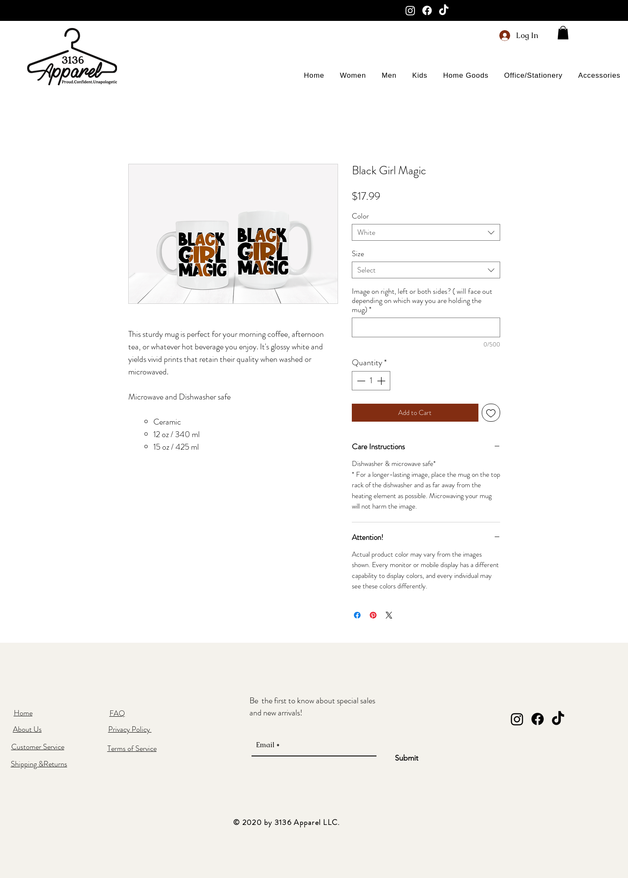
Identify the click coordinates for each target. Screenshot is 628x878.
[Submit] (406, 758)
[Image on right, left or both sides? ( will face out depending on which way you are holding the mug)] (426, 327)
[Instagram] (410, 10)
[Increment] (382, 381)
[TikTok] (443, 10)
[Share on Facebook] (357, 615)
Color (360, 216)
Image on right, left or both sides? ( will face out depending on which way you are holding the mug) (422, 300)
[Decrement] (360, 381)
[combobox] (426, 232)
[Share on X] (389, 615)
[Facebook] (427, 10)
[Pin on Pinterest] (373, 615)
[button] (563, 32)
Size (358, 253)
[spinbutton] (371, 381)
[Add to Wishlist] (491, 413)
